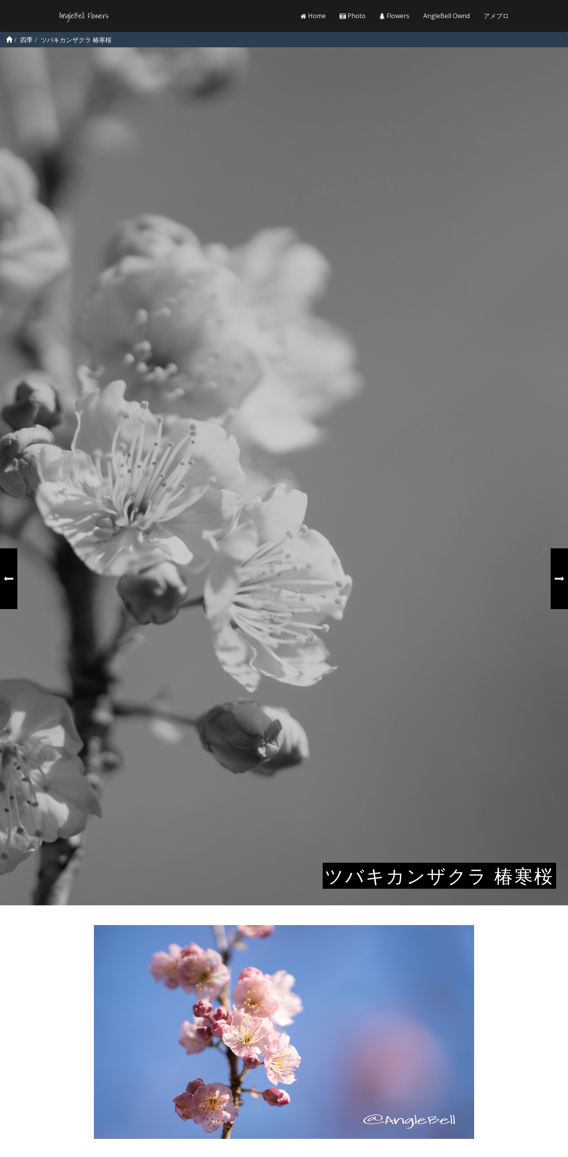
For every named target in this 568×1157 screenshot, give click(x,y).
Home (313, 15)
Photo (353, 15)
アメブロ (496, 15)
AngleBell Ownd (446, 15)
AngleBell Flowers (83, 15)
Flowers (394, 15)
